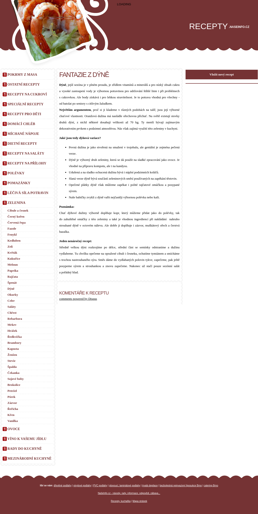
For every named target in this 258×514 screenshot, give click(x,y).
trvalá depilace (150, 485)
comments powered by (78, 299)
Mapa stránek (140, 501)
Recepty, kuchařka (121, 501)
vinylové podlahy (82, 485)
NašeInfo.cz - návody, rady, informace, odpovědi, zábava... (129, 493)
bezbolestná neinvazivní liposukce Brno (181, 485)
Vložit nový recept (222, 74)
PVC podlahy (100, 485)
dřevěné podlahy (62, 485)
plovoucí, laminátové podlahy (124, 485)
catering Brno (211, 485)
